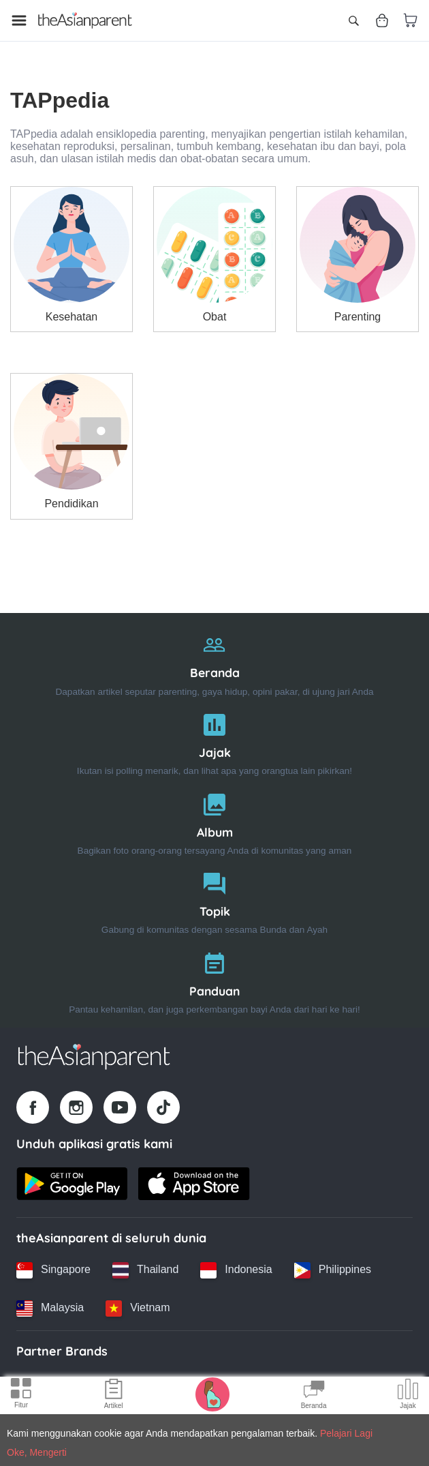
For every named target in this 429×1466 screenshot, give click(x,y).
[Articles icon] (114, 1395)
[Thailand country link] (145, 1270)
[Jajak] (214, 741)
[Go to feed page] (85, 20)
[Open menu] (19, 20)
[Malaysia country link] (50, 1308)
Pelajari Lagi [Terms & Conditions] (346, 1433)
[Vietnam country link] (138, 1308)
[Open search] (353, 20)
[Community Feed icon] (314, 1395)
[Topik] (214, 900)
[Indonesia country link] (236, 1270)
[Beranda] (214, 662)
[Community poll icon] (408, 1395)
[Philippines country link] (332, 1270)
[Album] (214, 821)
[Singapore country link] (53, 1270)
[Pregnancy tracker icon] (212, 1393)
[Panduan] (214, 980)
